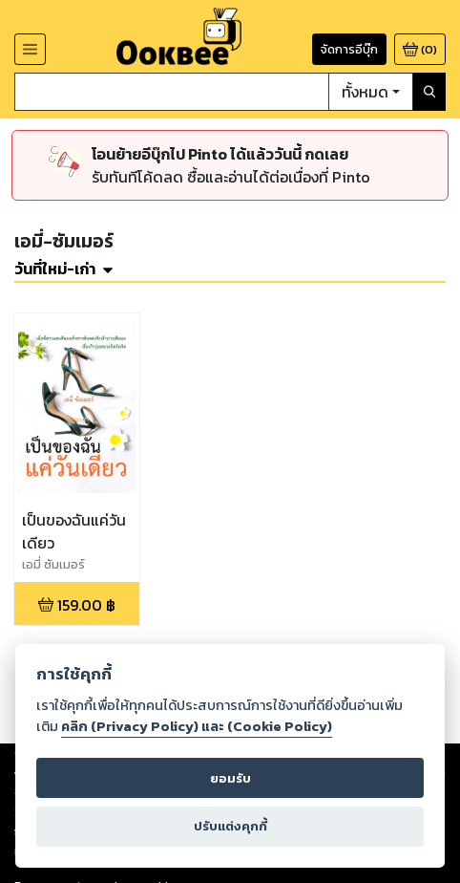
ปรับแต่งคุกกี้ (230, 826)
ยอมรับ (230, 778)
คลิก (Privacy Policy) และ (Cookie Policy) (196, 726)
